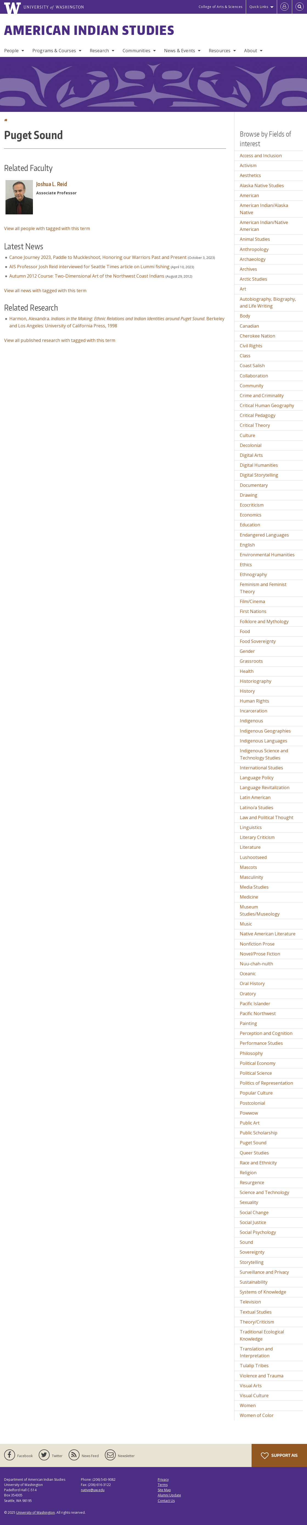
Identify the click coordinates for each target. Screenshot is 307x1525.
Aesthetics (250, 175)
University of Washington (35, 1512)
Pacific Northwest (258, 1013)
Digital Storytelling (259, 475)
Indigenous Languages (263, 741)
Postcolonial (252, 1103)
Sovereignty (252, 1252)
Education (250, 525)
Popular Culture (256, 1093)
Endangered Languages (264, 535)
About (250, 51)
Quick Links (258, 6)
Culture (247, 435)
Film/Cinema (252, 601)
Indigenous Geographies (265, 731)
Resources (219, 51)
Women (248, 1405)
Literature (250, 847)
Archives (248, 269)
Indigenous (251, 721)
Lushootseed (253, 857)
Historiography (255, 681)
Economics (250, 515)
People (11, 51)
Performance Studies (261, 1043)
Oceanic (248, 974)
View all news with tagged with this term (45, 291)
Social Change (254, 1212)
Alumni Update (169, 1495)
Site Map (164, 1490)
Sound (246, 1242)
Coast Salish (252, 366)
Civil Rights (251, 346)
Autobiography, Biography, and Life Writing (268, 302)
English (247, 545)
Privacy (163, 1479)
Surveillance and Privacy (264, 1272)
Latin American (255, 797)
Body (245, 316)
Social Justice (253, 1222)
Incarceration (253, 711)
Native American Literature (267, 934)
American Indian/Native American (264, 226)
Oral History (252, 983)
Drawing (248, 495)
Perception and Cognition (266, 1033)
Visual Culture (254, 1396)
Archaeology (253, 259)
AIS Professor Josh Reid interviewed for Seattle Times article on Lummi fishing (89, 267)
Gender (247, 651)
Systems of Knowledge (263, 1292)
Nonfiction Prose (257, 944)
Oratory (248, 994)
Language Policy (257, 778)
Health (247, 671)
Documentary (254, 485)
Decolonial (250, 445)
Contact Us (166, 1500)
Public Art (250, 1123)
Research (99, 51)
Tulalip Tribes (254, 1366)
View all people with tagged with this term (47, 228)
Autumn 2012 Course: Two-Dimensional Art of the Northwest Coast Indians (86, 276)
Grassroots (251, 661)
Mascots (248, 867)
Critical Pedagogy (257, 415)
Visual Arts (251, 1386)
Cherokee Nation (257, 336)
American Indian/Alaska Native (264, 209)
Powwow (249, 1113)
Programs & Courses (54, 51)
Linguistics (251, 827)
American (249, 195)
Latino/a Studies (256, 808)
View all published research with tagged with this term (59, 340)
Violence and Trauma (261, 1376)
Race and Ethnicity (258, 1163)
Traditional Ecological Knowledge (262, 1335)
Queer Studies (254, 1153)
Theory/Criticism (257, 1322)
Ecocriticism (252, 505)
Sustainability (253, 1282)
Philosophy (251, 1053)
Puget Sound (253, 1143)
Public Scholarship (258, 1133)
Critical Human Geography (267, 405)
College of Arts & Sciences (221, 6)
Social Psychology (258, 1232)
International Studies (261, 768)
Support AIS (279, 1456)
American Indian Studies (89, 30)
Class (245, 356)
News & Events (179, 51)
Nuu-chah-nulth (256, 964)
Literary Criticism (257, 837)
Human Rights (254, 701)
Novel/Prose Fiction (260, 954)
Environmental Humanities (267, 555)
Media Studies (254, 887)
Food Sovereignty (258, 641)
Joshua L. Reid (51, 183)
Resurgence (252, 1182)
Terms (163, 1484)
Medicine (249, 897)
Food (245, 631)
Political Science (256, 1073)
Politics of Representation (266, 1083)
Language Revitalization (264, 787)
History (247, 691)
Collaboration (254, 376)
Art (243, 289)
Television (250, 1302)
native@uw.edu (93, 1490)
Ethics (246, 565)
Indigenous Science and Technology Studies (264, 754)
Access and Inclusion (261, 156)
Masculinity (251, 877)
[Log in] (284, 7)
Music (246, 924)
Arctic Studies (253, 279)
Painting (248, 1023)
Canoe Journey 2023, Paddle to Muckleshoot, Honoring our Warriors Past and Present (98, 257)
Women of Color (257, 1415)
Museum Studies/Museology (260, 910)
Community (251, 386)
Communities (136, 51)
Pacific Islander (255, 1004)
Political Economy (257, 1063)
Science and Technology (264, 1192)
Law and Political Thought (266, 817)
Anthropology (254, 249)
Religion (248, 1173)
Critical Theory (255, 425)
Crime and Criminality (262, 396)
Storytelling (252, 1262)
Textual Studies (256, 1312)
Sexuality (249, 1202)
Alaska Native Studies (262, 186)
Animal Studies (255, 239)
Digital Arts (251, 455)
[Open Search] (299, 7)
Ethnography (253, 574)
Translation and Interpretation (256, 1352)
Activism (248, 165)
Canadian (249, 326)
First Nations (253, 611)
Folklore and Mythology (264, 621)
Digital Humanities (259, 465)
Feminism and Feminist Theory (263, 588)
